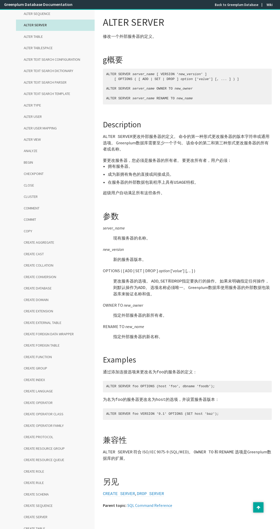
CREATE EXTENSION (38, 311)
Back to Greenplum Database (236, 5)
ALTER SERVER (35, 25)
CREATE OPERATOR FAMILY (44, 425)
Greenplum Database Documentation (38, 4)
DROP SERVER (150, 490)
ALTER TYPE (32, 105)
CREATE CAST (34, 254)
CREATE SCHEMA (36, 494)
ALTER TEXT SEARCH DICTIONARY (48, 70)
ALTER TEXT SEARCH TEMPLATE (47, 93)
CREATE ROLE (34, 471)
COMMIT (30, 219)
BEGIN (28, 162)
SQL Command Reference (149, 501)
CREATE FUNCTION (38, 357)
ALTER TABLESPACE (38, 48)
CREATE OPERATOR (38, 402)
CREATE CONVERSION (40, 277)
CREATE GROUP (35, 368)
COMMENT (31, 208)
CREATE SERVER (35, 517)
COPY (28, 231)
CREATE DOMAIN (36, 299)
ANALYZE (30, 150)
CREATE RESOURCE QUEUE (44, 459)
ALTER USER (33, 116)
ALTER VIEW (32, 139)
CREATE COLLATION (38, 265)
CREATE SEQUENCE (38, 505)
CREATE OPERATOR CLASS (43, 414)
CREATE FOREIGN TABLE (42, 345)
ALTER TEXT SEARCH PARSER (45, 82)
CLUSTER (31, 196)
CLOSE (29, 185)
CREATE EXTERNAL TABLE (42, 322)
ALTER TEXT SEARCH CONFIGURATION (52, 59)
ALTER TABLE (33, 36)
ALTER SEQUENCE (37, 13)
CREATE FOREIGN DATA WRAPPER (49, 334)
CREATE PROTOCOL (38, 437)
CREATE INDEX (34, 379)
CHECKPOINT (34, 173)
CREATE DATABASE (38, 288)
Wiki (270, 5)
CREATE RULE (34, 482)
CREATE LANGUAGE (38, 391)
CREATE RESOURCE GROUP (44, 448)
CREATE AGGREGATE (39, 242)
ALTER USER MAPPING (40, 128)
